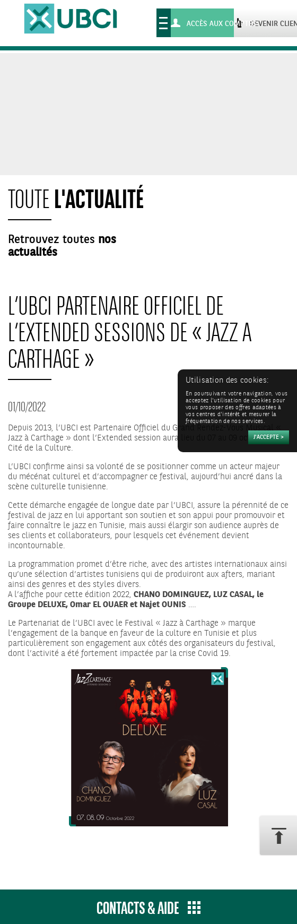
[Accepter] (268, 437)
